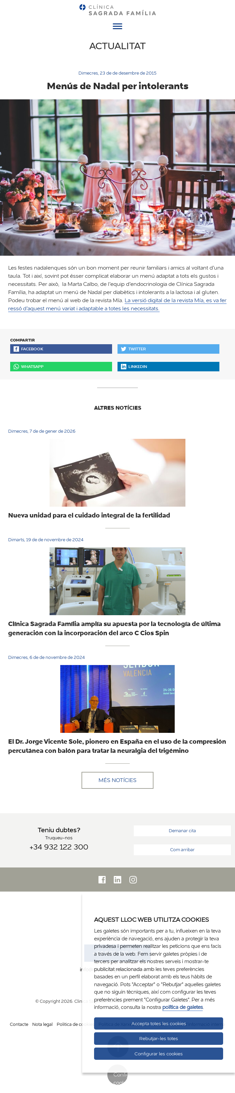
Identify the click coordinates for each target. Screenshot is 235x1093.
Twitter (133, 349)
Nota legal (42, 1024)
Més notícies (117, 780)
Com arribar (182, 849)
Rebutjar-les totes (158, 1038)
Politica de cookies (75, 1024)
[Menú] (117, 27)
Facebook (28, 349)
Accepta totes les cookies (158, 1023)
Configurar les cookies (158, 1054)
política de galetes (182, 1007)
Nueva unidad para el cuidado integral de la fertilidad (89, 515)
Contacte (19, 1024)
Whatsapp (28, 366)
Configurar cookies (120, 1078)
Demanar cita (182, 830)
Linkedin (134, 366)
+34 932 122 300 (59, 847)
